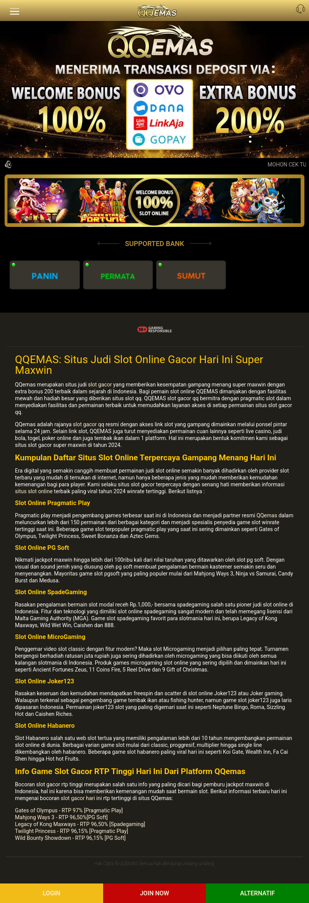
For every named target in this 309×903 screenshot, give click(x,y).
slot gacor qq (88, 424)
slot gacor (100, 384)
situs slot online (34, 491)
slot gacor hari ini (81, 798)
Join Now (154, 893)
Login (51, 893)
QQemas (266, 515)
